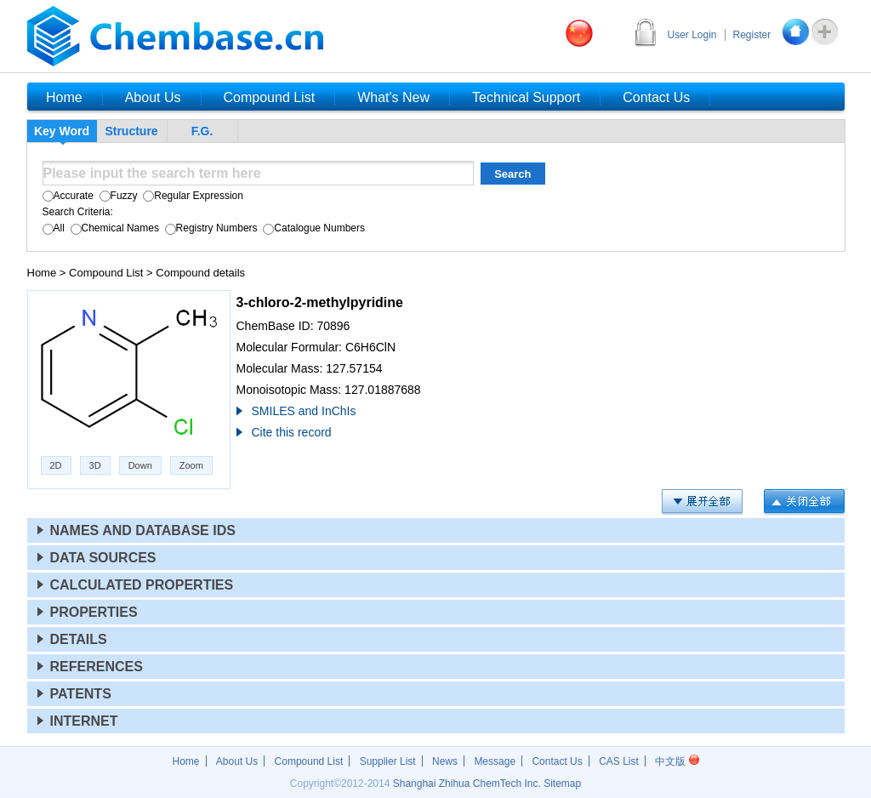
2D (56, 465)
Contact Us (557, 761)
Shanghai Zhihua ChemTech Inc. (467, 783)
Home (42, 272)
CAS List (619, 761)
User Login (692, 35)
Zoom (191, 465)
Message (494, 761)
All (54, 228)
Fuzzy (116, 196)
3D (95, 465)
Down (140, 465)
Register (752, 35)
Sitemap (562, 783)
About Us (237, 761)
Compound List (106, 272)
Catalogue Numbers (312, 228)
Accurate (68, 196)
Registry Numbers (209, 228)
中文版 (676, 761)
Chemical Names (113, 228)
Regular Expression (191, 196)
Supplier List (388, 761)
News (445, 761)
